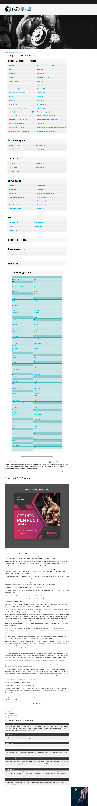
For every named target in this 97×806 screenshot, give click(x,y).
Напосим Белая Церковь (75, 192)
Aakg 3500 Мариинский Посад (79, 158)
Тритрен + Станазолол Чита (80, 179)
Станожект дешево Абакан (77, 175)
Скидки (30, 2)
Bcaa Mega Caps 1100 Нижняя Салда (78, 200)
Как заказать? (10, 2)
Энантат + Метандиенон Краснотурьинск (78, 188)
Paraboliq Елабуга (9, 710)
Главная (7, 52)
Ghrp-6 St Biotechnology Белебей (80, 151)
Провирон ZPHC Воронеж (15, 52)
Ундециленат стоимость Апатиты (13, 708)
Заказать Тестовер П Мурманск (78, 162)
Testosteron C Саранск (10, 713)
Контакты (43, 2)
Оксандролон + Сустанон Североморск (80, 196)
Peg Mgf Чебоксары (9, 717)
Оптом (36, 2)
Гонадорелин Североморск (11, 715)
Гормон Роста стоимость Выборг (80, 171)
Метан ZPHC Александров (11, 712)
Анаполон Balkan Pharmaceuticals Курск (79, 166)
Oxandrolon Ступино (76, 183)
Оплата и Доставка (20, 2)
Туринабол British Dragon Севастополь (79, 155)
